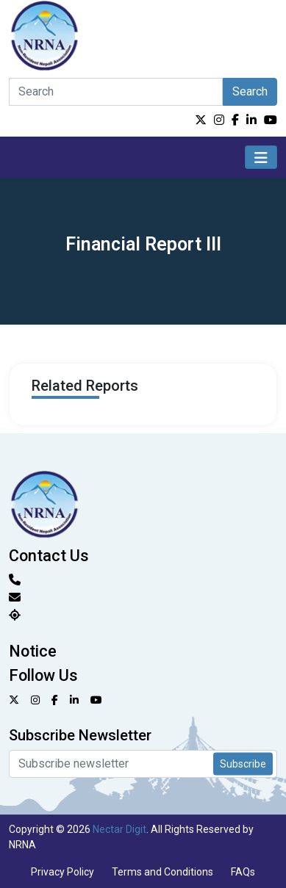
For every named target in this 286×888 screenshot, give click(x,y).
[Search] (116, 92)
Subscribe (243, 764)
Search (250, 91)
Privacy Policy (62, 872)
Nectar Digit (119, 829)
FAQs (243, 872)
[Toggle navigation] (261, 157)
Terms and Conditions (162, 872)
